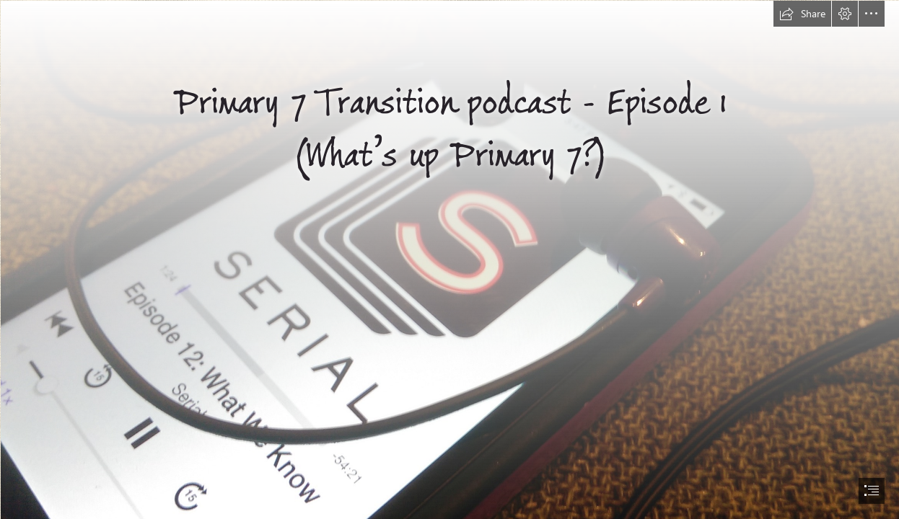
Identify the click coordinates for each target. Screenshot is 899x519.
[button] (802, 14)
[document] (449, 259)
